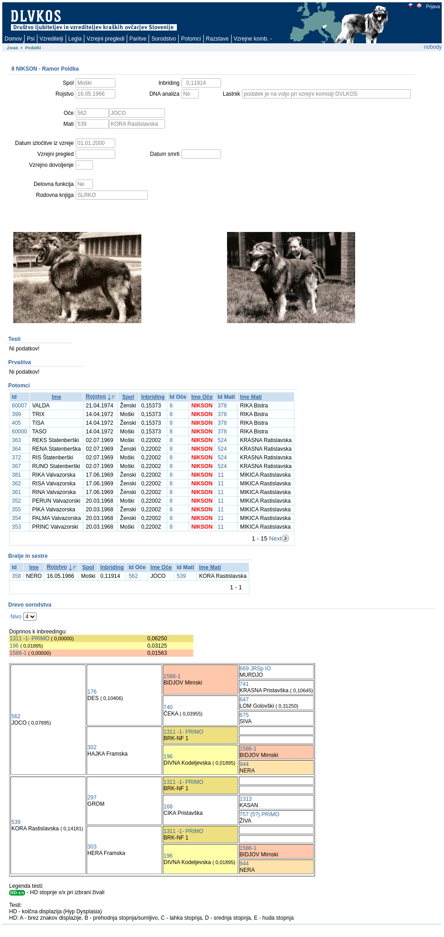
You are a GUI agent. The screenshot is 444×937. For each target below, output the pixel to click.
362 (16, 483)
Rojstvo (96, 396)
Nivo (15, 616)
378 (222, 405)
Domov (13, 39)
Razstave (217, 39)
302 (92, 747)
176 (92, 692)
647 (244, 699)
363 (16, 440)
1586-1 (18, 653)
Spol (128, 397)
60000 (19, 431)
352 (16, 501)
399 (16, 414)
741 (244, 684)
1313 (246, 799)
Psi (31, 39)
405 (16, 423)
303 (92, 847)
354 (16, 518)
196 (14, 646)
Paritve (137, 39)
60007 (19, 405)
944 (244, 764)
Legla (75, 39)
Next (275, 538)
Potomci (191, 39)
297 (92, 797)
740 (168, 707)
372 (16, 457)
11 (220, 475)
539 (181, 576)
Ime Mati (251, 397)
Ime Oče (202, 397)
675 (244, 715)
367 (16, 466)
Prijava (432, 6)
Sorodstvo (163, 39)
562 (133, 576)
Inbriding (153, 397)
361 (16, 492)
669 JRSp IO (255, 668)
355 (16, 509)
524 (222, 440)
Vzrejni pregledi (105, 39)
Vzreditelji (51, 39)
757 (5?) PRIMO (259, 814)
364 (16, 449)
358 (16, 576)
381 (16, 475)
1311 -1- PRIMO (29, 638)
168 (168, 806)
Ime (57, 397)
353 (16, 527)
